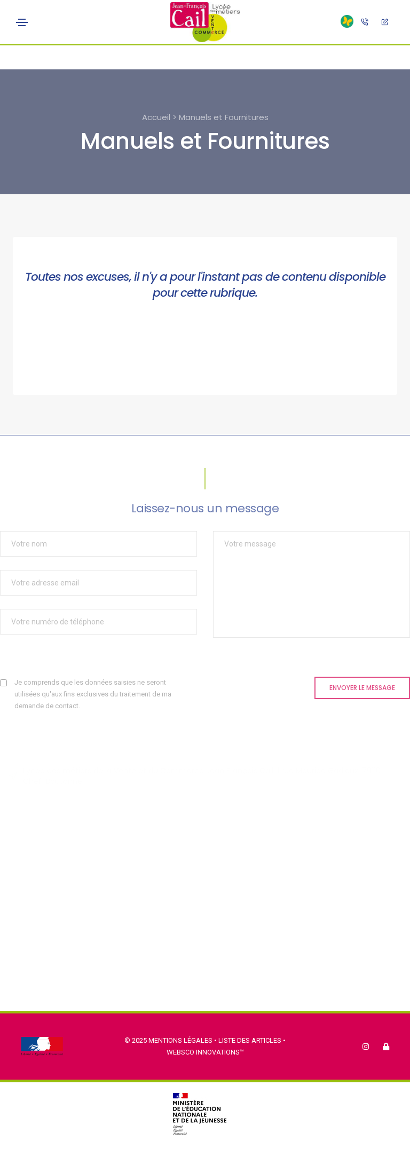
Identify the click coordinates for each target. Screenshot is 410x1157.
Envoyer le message (362, 687)
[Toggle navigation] (22, 22)
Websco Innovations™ (205, 1052)
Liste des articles (250, 1040)
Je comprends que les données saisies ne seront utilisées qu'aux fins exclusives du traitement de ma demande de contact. (92, 694)
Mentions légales (180, 1040)
